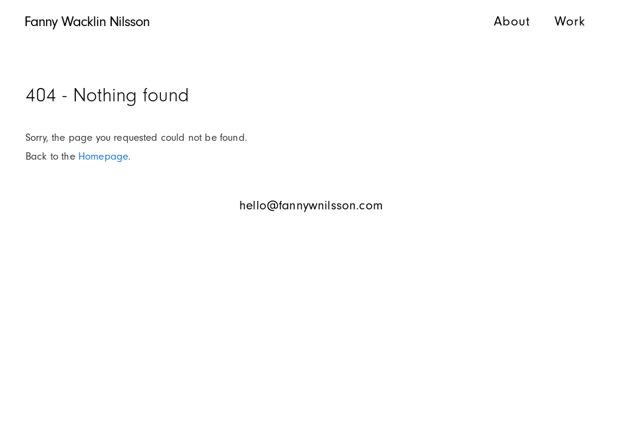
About (512, 21)
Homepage (103, 156)
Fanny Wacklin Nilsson (86, 21)
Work (570, 21)
